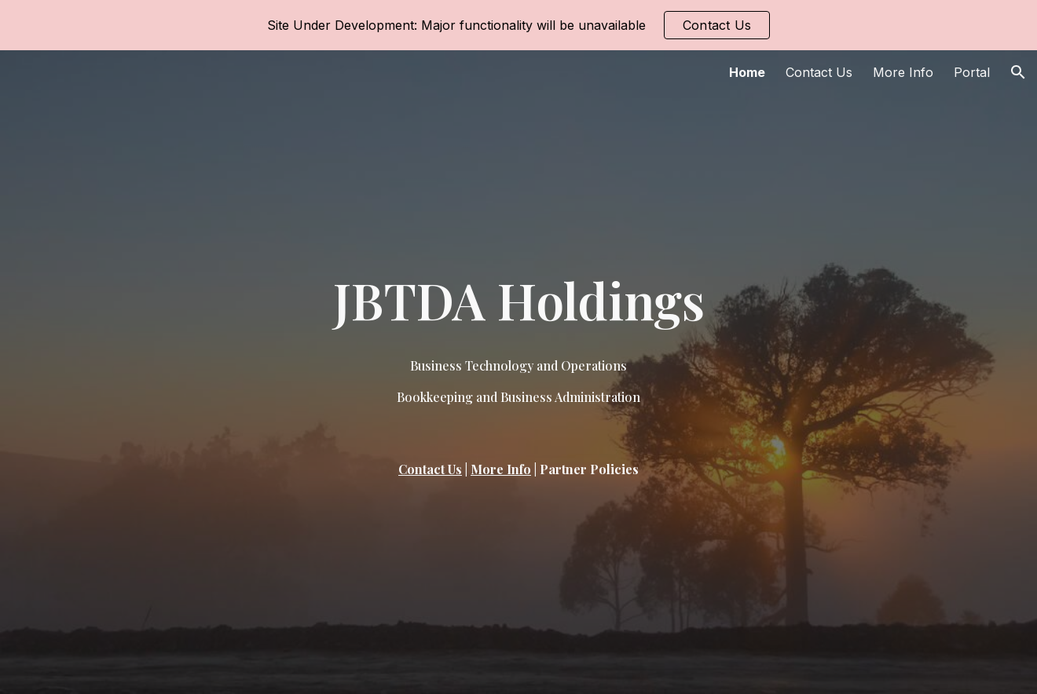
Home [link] (747, 72)
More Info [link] (903, 72)
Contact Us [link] (819, 72)
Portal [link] (972, 72)
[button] (1018, 72)
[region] (518, 25)
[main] (518, 299)
